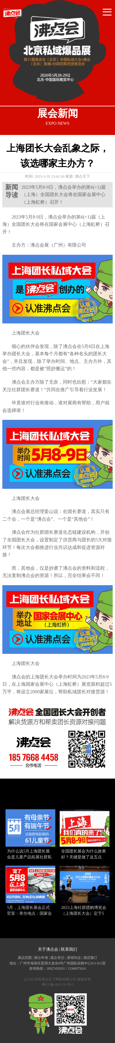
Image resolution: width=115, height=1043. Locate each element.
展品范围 (25, 957)
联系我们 (69, 949)
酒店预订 (90, 957)
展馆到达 (74, 957)
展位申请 (41, 957)
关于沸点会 (48, 949)
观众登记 (57, 957)
